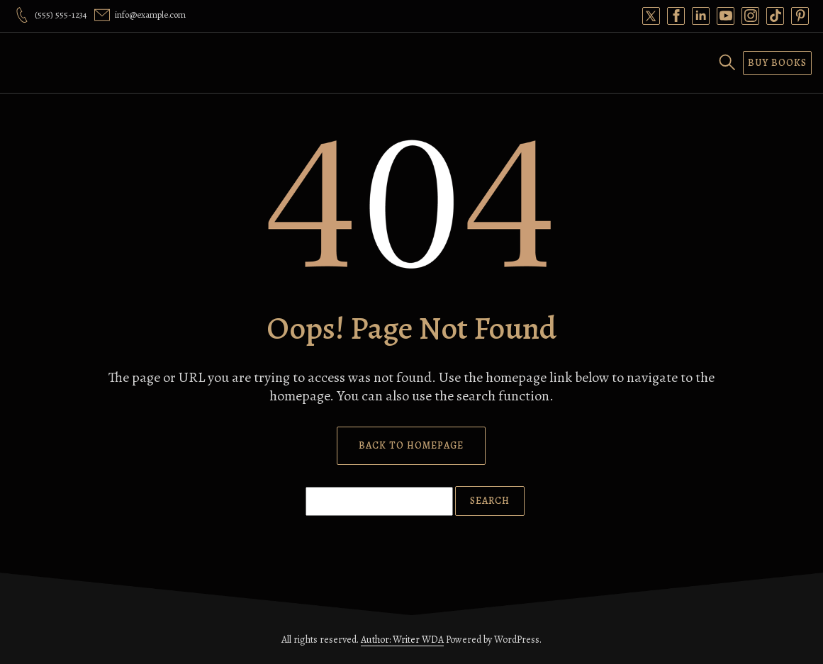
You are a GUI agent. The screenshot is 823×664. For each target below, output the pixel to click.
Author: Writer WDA (402, 639)
